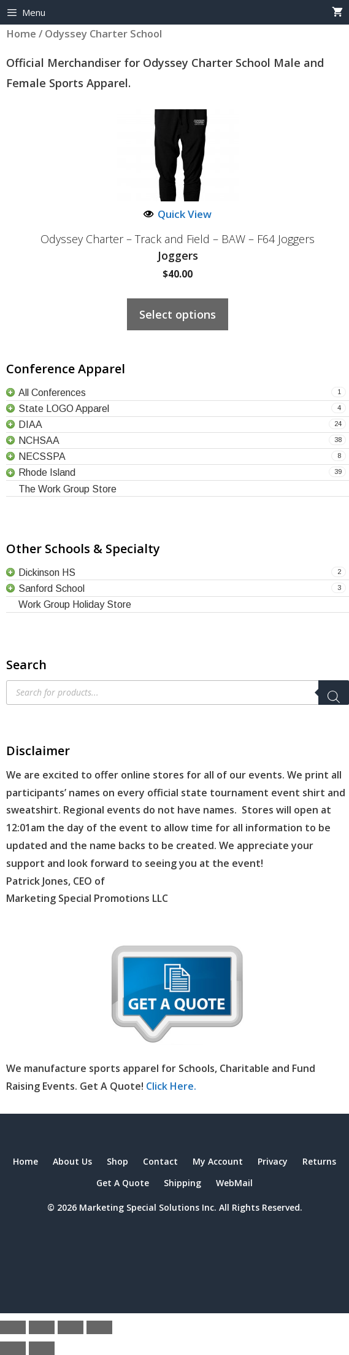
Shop (117, 1161)
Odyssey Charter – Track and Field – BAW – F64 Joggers (177, 239)
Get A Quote (122, 1183)
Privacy (273, 1161)
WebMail (234, 1183)
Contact (160, 1161)
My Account (218, 1161)
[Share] (70, 1327)
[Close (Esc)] (99, 1327)
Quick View (178, 214)
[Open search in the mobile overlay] (177, 692)
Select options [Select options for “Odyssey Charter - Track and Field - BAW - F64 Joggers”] (177, 314)
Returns (319, 1161)
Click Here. (171, 1086)
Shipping (182, 1183)
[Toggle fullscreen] (42, 1327)
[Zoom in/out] (13, 1327)
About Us (72, 1161)
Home (25, 1161)
